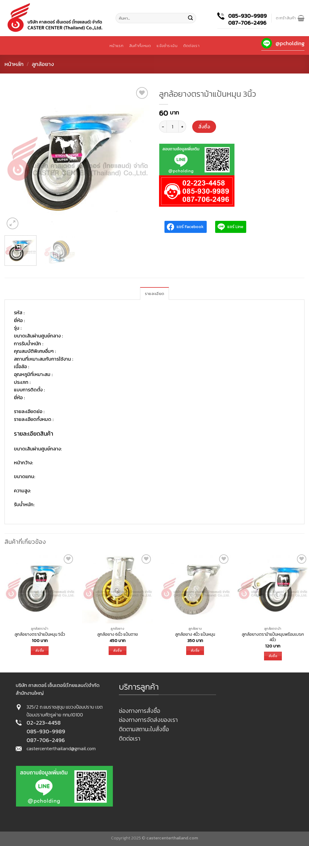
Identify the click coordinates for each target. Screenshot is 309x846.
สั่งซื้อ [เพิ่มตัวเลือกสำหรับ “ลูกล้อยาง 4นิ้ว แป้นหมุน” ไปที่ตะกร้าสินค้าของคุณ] (195, 650)
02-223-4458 (44, 723)
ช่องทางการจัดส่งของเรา (148, 720)
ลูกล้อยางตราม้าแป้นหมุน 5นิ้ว (39, 634)
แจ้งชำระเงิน (167, 45)
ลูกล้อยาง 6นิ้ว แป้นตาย (117, 634)
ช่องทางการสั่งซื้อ (139, 711)
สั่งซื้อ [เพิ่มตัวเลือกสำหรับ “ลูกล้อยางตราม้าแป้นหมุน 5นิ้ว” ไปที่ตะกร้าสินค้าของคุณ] (39, 650)
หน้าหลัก (14, 64)
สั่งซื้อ (204, 126)
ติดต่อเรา (191, 45)
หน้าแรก (116, 45)
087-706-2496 (247, 23)
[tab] (154, 293)
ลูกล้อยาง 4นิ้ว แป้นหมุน (195, 634)
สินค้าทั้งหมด (140, 45)
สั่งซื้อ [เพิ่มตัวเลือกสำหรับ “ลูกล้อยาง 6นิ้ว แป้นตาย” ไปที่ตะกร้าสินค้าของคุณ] (117, 650)
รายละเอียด (154, 293)
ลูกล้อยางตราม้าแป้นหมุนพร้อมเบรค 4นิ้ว (273, 637)
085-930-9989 (247, 16)
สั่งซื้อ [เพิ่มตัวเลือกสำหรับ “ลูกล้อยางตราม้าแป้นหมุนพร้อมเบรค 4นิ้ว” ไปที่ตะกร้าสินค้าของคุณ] (273, 656)
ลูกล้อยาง (43, 64)
